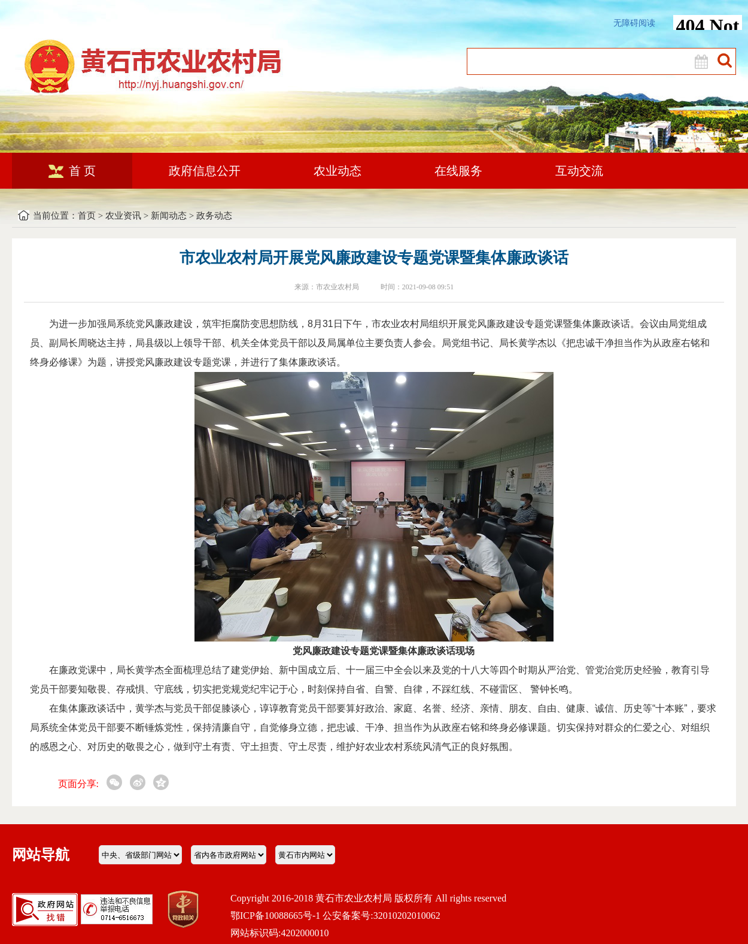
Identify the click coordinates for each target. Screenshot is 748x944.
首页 (87, 215)
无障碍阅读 (634, 23)
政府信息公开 (205, 170)
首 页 (72, 170)
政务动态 (214, 215)
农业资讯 (123, 215)
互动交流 (579, 170)
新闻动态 (169, 215)
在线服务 (458, 170)
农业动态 (337, 170)
